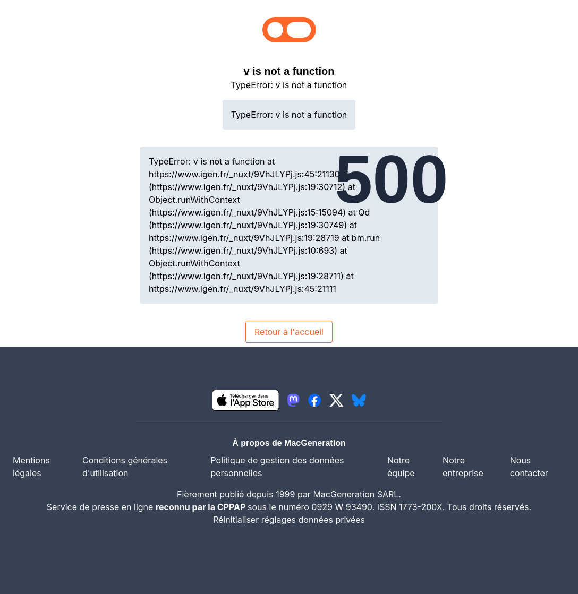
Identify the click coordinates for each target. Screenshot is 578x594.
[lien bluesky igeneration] (359, 400)
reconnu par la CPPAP (202, 507)
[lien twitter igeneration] (336, 400)
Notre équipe (401, 466)
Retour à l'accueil (289, 331)
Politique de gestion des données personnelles (277, 466)
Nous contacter (529, 466)
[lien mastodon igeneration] (293, 400)
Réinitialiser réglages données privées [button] (289, 519)
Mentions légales (31, 466)
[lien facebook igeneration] (314, 400)
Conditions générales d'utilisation (124, 466)
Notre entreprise (463, 466)
